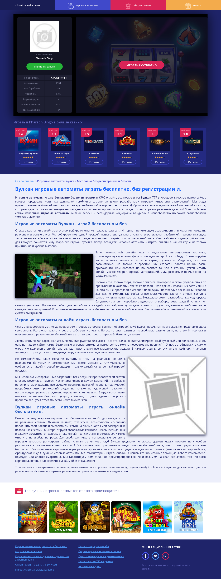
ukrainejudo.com (27, 5)
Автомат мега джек (89, 566)
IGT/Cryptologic (58, 77)
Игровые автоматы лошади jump (34, 569)
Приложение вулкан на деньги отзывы (101, 556)
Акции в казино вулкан (28, 551)
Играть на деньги (44, 66)
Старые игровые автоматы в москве (99, 551)
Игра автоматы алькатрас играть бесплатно (41, 546)
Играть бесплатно (142, 65)
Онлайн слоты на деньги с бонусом (36, 564)
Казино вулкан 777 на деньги (95, 561)
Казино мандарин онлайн (93, 546)
